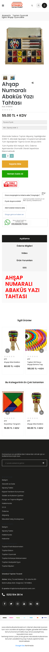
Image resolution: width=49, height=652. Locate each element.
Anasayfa (6, 15)
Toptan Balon (7, 550)
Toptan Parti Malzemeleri (12, 546)
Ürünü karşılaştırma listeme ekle (17, 195)
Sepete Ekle (15, 163)
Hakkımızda (7, 503)
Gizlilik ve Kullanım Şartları (13, 495)
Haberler (6, 538)
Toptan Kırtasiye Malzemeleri (14, 558)
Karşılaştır (35, 195)
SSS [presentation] (25, 267)
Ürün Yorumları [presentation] (25, 260)
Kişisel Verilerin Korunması (13, 491)
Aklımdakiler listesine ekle (14, 208)
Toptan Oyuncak (20, 15)
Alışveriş (5, 515)
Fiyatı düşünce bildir (12, 201)
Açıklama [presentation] (25, 238)
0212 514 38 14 (12, 594)
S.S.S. (4, 507)
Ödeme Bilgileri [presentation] (25, 245)
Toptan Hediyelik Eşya (11, 562)
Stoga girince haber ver (14, 214)
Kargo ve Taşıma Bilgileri (12, 499)
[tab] (24, 238)
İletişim (5, 480)
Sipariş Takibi (7, 488)
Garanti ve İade (8, 484)
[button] (7, 350)
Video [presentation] (24, 253)
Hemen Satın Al (15, 173)
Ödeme (5, 511)
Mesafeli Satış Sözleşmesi (13, 519)
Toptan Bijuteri (8, 566)
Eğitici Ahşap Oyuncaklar (13, 17)
